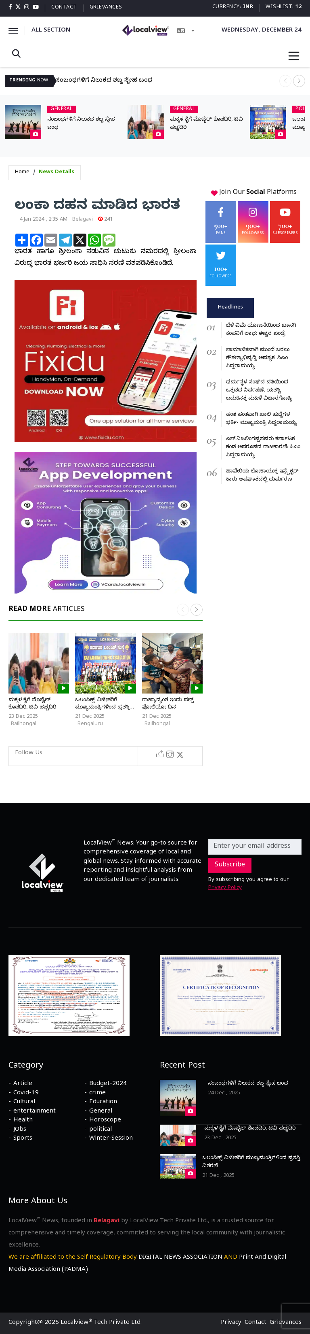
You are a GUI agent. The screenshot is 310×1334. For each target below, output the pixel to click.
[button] (299, 81)
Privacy (231, 1323)
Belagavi (82, 219)
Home (22, 172)
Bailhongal (23, 724)
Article (22, 1084)
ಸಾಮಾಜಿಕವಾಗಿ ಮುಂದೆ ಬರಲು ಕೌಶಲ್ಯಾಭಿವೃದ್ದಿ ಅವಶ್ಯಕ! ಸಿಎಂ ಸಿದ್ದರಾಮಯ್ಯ (257, 358)
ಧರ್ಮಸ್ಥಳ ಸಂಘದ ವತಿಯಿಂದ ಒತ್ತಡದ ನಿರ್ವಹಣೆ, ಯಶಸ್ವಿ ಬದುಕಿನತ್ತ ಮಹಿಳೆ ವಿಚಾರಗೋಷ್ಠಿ (258, 390)
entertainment (34, 1112)
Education (103, 1102)
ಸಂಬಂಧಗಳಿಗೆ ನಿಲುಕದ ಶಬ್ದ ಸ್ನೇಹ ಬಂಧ (103, 81)
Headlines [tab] (230, 307)
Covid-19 (26, 1093)
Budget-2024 (108, 1084)
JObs (19, 1130)
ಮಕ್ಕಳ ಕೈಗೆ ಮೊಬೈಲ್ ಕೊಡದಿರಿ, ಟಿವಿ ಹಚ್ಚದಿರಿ (32, 704)
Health (23, 1121)
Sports (22, 1139)
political (100, 1130)
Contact (64, 7)
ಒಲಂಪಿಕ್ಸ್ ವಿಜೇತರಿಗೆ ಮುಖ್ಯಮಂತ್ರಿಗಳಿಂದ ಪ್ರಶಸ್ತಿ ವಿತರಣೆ (102, 708)
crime (97, 1093)
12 (298, 7)
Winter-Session (111, 1139)
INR (248, 7)
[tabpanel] (254, 403)
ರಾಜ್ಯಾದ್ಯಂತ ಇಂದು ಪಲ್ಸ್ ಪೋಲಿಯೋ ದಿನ (168, 704)
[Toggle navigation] (294, 56)
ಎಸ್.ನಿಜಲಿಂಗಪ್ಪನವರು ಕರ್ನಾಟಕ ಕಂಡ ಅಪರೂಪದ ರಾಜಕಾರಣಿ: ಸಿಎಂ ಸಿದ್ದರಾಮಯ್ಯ (263, 447)
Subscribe (230, 865)
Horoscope (105, 1121)
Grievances (106, 7)
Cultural (24, 1102)
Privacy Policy (225, 888)
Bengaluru (90, 724)
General (100, 1112)
